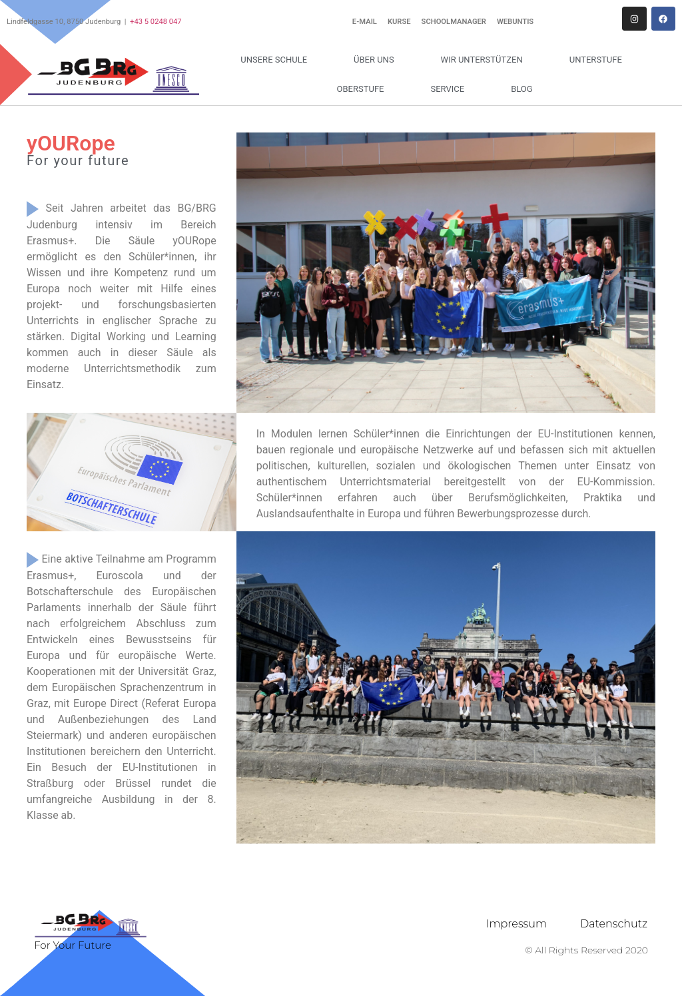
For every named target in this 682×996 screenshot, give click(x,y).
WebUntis (515, 21)
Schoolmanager (454, 21)
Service (450, 89)
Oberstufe (364, 89)
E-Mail (364, 21)
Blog (522, 89)
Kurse (399, 21)
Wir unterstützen (485, 60)
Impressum (516, 923)
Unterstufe (599, 60)
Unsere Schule (277, 60)
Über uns (377, 60)
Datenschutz (613, 923)
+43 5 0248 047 (156, 21)
